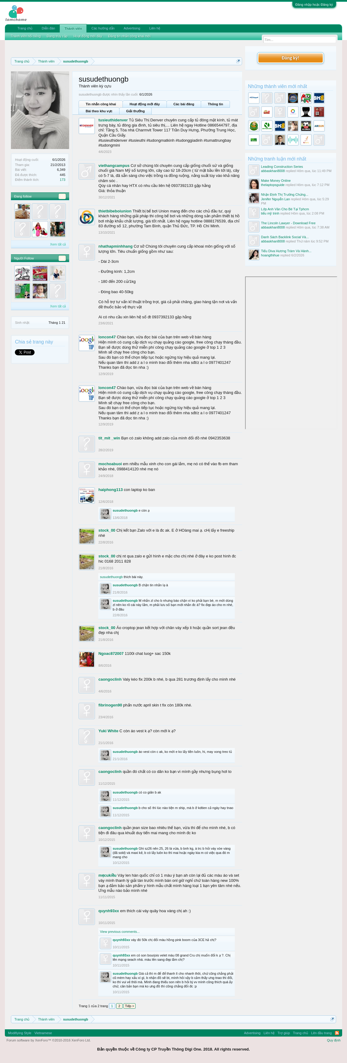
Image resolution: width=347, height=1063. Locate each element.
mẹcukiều (107, 875)
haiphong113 (110, 489)
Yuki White (108, 731)
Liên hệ (154, 28)
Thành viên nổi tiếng (25, 36)
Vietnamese (43, 1033)
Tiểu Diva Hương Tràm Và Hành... (286, 251)
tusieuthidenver (113, 120)
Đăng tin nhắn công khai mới (129, 36)
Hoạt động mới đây (145, 104)
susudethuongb (125, 510)
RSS (337, 1033)
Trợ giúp (284, 1033)
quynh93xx (108, 911)
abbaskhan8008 (273, 171)
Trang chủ (24, 28)
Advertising (132, 28)
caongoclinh (110, 679)
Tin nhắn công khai (101, 104)
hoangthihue (270, 255)
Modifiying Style (19, 1033)
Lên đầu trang (321, 1033)
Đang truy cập (57, 36)
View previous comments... (120, 931)
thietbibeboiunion (114, 211)
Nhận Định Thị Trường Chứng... (284, 194)
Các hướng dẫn (102, 28)
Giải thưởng (135, 111)
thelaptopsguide (273, 185)
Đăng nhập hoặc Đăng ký (314, 4)
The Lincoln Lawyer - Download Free (288, 223)
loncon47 (107, 337)
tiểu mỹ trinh (270, 213)
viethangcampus (114, 165)
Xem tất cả (58, 244)
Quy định (334, 1040)
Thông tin (215, 104)
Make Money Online (276, 180)
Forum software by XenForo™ (48, 1040)
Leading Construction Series (282, 166)
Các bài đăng (184, 104)
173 (62, 179)
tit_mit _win (109, 438)
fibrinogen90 (110, 705)
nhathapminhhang (115, 246)
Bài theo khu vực (99, 111)
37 (62, 196)
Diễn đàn (48, 28)
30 (62, 258)
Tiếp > (129, 1006)
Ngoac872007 (110, 653)
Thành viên (73, 28)
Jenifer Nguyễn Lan (275, 199)
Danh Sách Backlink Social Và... (285, 237)
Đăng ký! (290, 58)
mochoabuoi (110, 464)
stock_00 (106, 530)
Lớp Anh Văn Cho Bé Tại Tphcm (285, 209)
